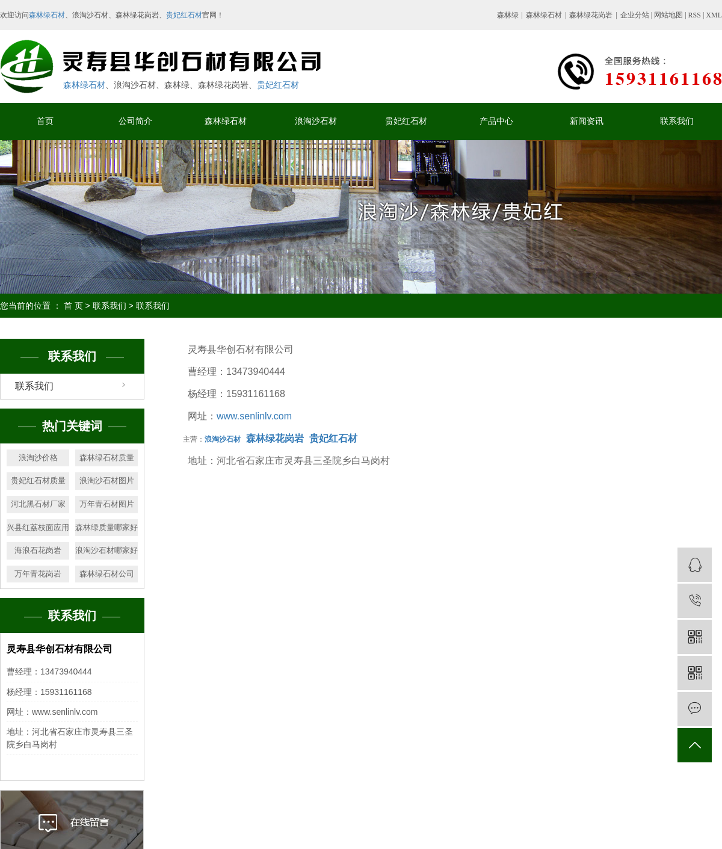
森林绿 (508, 15)
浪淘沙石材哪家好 (106, 550)
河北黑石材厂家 (38, 503)
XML (714, 15)
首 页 (73, 305)
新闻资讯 (586, 121)
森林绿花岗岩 (590, 15)
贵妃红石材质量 (38, 480)
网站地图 (669, 15)
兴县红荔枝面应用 (38, 527)
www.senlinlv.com (254, 416)
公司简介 (135, 121)
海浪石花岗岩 (37, 550)
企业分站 (634, 15)
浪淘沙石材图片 (106, 480)
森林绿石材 (47, 15)
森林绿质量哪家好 (106, 527)
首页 (45, 121)
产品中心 (496, 121)
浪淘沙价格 (38, 457)
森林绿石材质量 (106, 457)
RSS (694, 15)
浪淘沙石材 (316, 121)
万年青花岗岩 (37, 573)
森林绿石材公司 (106, 573)
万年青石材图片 (106, 503)
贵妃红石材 (184, 15)
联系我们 (677, 121)
